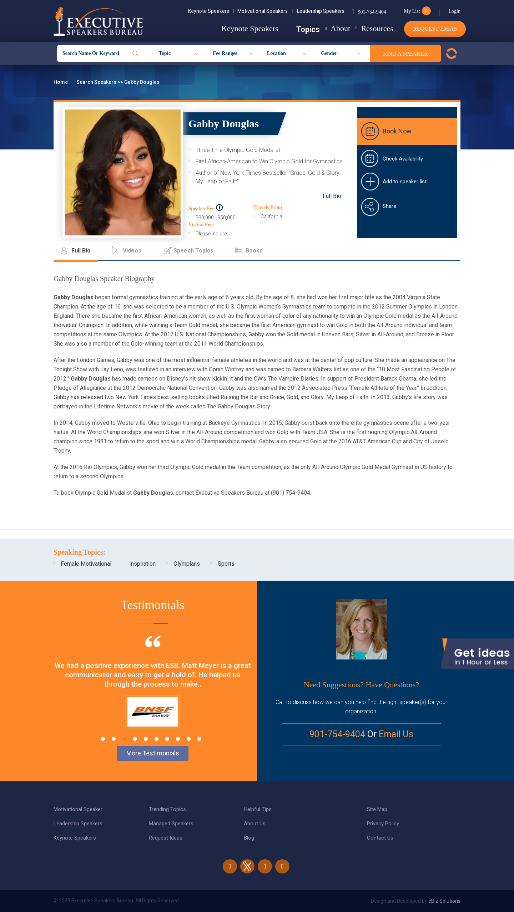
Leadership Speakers (320, 11)
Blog (249, 838)
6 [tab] (156, 739)
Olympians (186, 563)
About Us (255, 823)
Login (454, 11)
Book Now (397, 131)
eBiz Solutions (444, 901)
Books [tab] (254, 250)
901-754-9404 (372, 12)
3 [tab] (124, 739)
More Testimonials (152, 753)
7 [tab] (167, 739)
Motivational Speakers (265, 11)
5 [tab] (146, 739)
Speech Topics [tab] (193, 250)
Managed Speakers (171, 823)
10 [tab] (199, 739)
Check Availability (403, 159)
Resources (370, 28)
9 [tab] (189, 739)
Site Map (377, 809)
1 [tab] (103, 739)
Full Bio (332, 196)
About (326, 28)
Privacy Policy (383, 823)
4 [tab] (135, 739)
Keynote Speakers (211, 11)
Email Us (396, 734)
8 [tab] (178, 739)
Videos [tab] (132, 250)
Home (61, 82)
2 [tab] (114, 739)
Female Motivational (86, 563)
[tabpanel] (153, 691)
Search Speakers (96, 82)
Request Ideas (435, 29)
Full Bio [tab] (81, 250)
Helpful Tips (258, 809)
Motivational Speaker (78, 809)
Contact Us (380, 838)
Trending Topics (167, 809)
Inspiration (142, 563)
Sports (226, 563)
